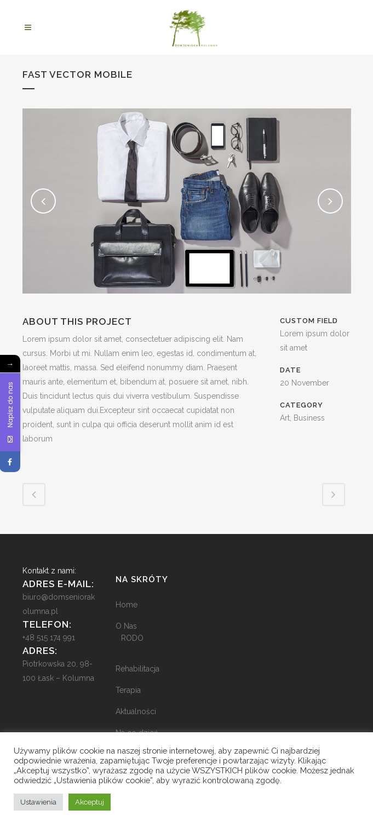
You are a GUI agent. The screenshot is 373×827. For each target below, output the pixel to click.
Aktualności (136, 711)
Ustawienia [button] (38, 802)
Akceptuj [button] (89, 802)
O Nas (126, 626)
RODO (132, 638)
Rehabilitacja (137, 668)
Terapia (128, 690)
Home (126, 604)
